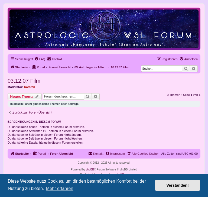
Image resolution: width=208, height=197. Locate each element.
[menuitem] (39, 59)
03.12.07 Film (24, 81)
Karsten (29, 87)
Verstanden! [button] (178, 185)
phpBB (90, 169)
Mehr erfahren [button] (59, 188)
